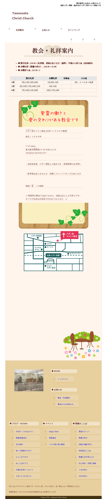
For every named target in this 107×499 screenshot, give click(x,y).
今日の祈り (83, 476)
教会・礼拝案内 (64, 398)
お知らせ (46, 30)
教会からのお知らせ (65, 404)
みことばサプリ (22, 463)
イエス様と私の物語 (57, 444)
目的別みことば (85, 451)
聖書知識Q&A (21, 438)
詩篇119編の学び (85, 444)
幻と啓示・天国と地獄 (87, 463)
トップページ (63, 379)
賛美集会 (52, 438)
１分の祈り (83, 470)
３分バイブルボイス (23, 476)
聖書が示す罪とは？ (86, 457)
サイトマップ (74, 30)
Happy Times (54, 432)
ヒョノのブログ (22, 457)
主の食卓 (19, 444)
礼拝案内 (20, 30)
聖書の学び (83, 438)
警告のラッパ (84, 432)
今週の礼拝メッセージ (24, 470)
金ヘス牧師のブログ (23, 451)
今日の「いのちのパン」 (25, 432)
